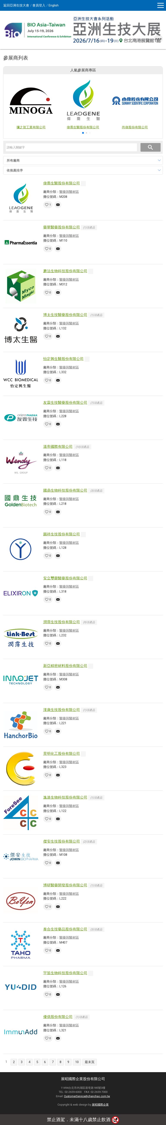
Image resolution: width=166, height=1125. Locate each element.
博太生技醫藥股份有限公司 (65, 315)
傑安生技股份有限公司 (61, 841)
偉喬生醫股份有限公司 (61, 183)
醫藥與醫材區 (69, 192)
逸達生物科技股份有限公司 (65, 797)
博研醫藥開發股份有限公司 (65, 885)
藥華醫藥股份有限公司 (61, 227)
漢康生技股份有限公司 (61, 710)
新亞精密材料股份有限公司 (65, 666)
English (54, 5)
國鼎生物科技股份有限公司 (65, 490)
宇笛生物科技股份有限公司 (65, 973)
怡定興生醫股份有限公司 (63, 359)
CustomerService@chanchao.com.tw (87, 1096)
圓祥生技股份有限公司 (61, 534)
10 (77, 1062)
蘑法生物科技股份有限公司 (65, 271)
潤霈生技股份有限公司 (61, 622)
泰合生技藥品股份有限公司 (65, 929)
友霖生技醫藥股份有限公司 (65, 402)
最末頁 (89, 1062)
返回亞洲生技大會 (16, 5)
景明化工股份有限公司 (61, 753)
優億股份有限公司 (58, 1017)
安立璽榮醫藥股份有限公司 (65, 578)
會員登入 (38, 5)
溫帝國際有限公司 (58, 446)
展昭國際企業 (100, 1104)
